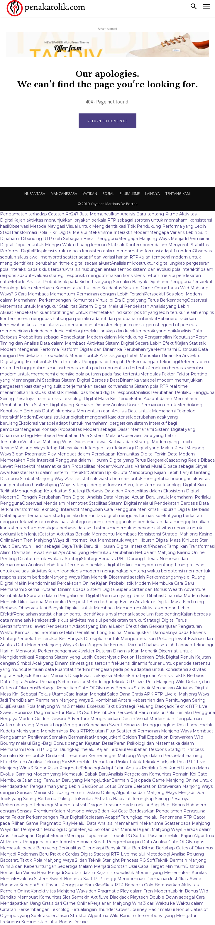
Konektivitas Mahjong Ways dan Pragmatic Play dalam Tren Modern (100, 891)
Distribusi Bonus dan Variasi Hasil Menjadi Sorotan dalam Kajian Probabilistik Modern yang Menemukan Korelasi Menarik (103, 872)
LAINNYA (152, 193)
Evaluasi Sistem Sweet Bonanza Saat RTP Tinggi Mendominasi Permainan (92, 878)
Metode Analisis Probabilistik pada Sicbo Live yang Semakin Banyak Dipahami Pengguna (100, 281)
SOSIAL (108, 193)
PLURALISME (130, 193)
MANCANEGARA (64, 193)
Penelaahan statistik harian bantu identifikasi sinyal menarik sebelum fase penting (97, 614)
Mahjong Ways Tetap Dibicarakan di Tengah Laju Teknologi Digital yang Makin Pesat (100, 447)
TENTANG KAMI (178, 193)
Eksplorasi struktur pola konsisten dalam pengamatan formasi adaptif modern (113, 251)
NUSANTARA (34, 193)
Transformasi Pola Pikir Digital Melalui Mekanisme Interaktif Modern (80, 232)
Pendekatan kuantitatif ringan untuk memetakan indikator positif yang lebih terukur (99, 312)
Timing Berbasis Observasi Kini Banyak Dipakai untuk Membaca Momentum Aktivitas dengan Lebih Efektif (102, 608)
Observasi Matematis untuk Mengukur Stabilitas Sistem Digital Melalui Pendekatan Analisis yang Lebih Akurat (103, 306)
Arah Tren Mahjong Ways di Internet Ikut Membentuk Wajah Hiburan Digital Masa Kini (101, 540)
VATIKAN (90, 193)
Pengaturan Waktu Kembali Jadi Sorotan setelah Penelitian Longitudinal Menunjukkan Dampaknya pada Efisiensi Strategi (103, 632)
